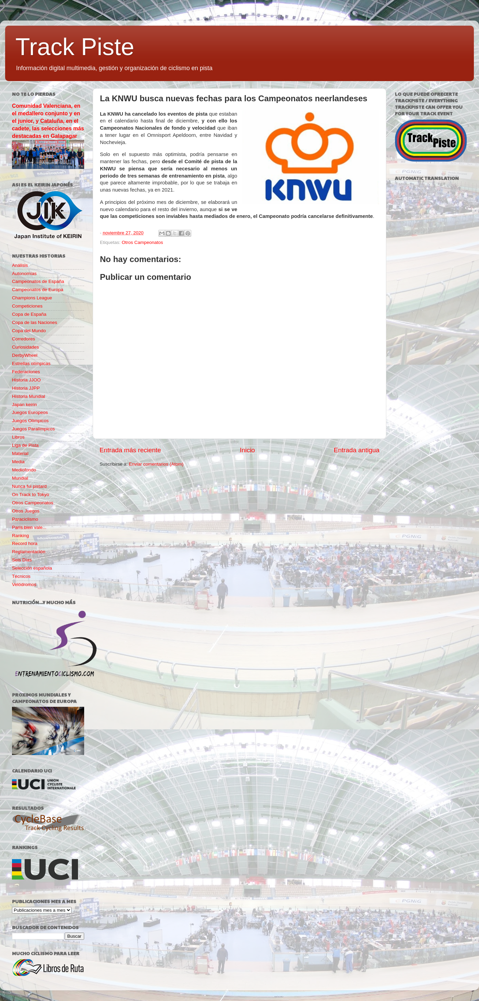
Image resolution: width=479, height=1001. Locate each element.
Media (18, 461)
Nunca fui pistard (29, 486)
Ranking (20, 535)
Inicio (247, 450)
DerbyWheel (24, 355)
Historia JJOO (26, 379)
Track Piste (74, 47)
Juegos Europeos (30, 412)
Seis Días (22, 559)
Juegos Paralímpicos (33, 428)
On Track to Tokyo (30, 494)
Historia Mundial (28, 396)
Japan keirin (24, 404)
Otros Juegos (25, 511)
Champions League (32, 297)
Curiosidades (25, 347)
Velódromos (24, 584)
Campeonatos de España (38, 281)
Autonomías (24, 273)
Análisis (20, 265)
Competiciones (27, 306)
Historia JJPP (26, 388)
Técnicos (21, 576)
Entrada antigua (356, 450)
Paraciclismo (25, 519)
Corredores (23, 338)
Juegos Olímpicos (30, 420)
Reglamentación (29, 551)
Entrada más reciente (130, 450)
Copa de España (29, 314)
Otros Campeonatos (142, 242)
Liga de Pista (25, 445)
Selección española (32, 568)
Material (20, 453)
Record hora (24, 543)
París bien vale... (29, 527)
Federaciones (26, 371)
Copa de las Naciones (34, 322)
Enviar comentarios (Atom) (156, 464)
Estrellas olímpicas (31, 363)
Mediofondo (24, 469)
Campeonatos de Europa (37, 289)
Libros (18, 437)
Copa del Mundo (29, 330)
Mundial (20, 478)
